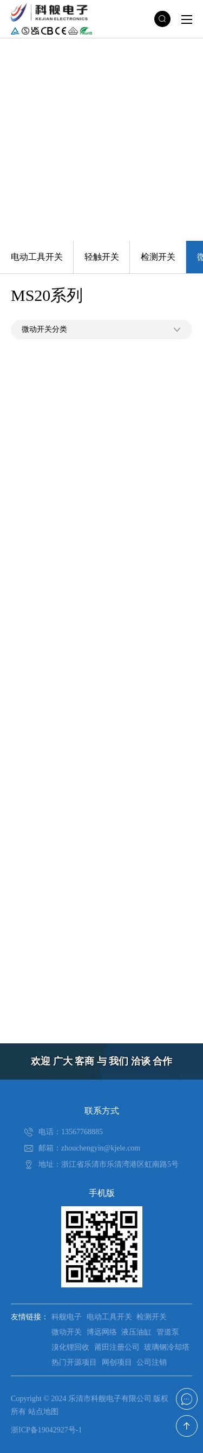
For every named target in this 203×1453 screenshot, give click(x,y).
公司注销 (151, 1362)
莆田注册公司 (117, 1347)
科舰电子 (66, 1317)
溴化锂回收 (70, 1347)
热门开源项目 (74, 1362)
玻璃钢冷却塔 (166, 1347)
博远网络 (102, 1332)
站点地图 (43, 1412)
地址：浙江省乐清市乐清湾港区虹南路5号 (108, 1164)
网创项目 (117, 1362)
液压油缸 (136, 1332)
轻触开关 (101, 256)
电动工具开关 (37, 256)
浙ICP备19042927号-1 (46, 1430)
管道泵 (167, 1332)
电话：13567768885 (70, 1132)
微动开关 (66, 1332)
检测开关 (158, 256)
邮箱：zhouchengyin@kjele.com (89, 1148)
